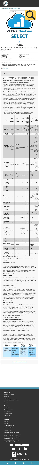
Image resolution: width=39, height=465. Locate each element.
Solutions (6, 423)
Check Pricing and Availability (19, 362)
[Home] (1, 8)
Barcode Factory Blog (8, 427)
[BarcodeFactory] (5, 3)
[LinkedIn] (25, 448)
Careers (5, 401)
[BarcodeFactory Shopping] (23, 463)
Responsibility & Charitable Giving (11, 400)
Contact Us (6, 396)
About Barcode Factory (9, 394)
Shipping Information (8, 409)
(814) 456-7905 (16, 437)
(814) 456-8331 (8, 437)
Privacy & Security (8, 413)
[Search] (30, 10)
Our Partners (6, 398)
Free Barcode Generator (9, 425)
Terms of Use (7, 415)
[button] (19, 445)
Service (8, 8)
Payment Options (7, 411)
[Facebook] (19, 448)
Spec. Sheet (4, 68)
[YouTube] (13, 448)
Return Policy (7, 407)
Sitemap (6, 421)
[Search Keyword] (17, 7)
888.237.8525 (11, 438)
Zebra (4, 8)
